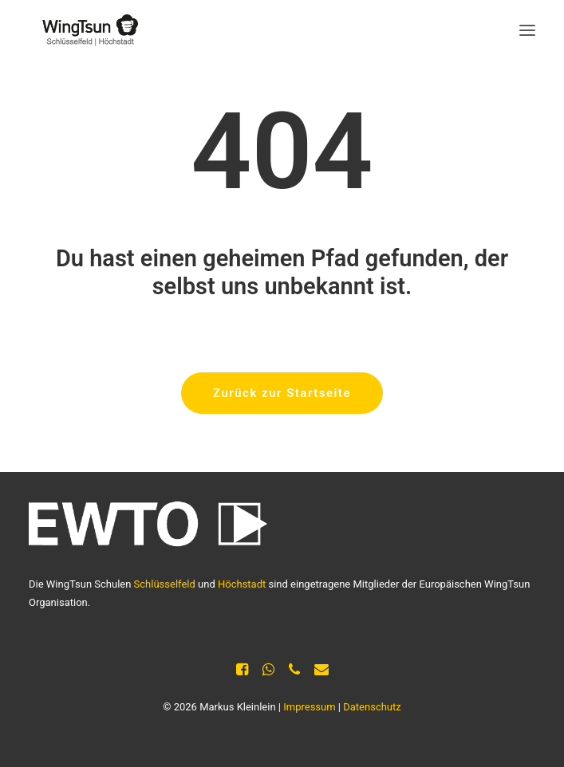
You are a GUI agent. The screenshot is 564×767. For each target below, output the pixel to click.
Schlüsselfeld (164, 584)
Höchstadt (242, 584)
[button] (527, 30)
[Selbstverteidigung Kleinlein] (84, 30)
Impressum (309, 707)
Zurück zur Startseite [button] (282, 393)
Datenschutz (371, 707)
